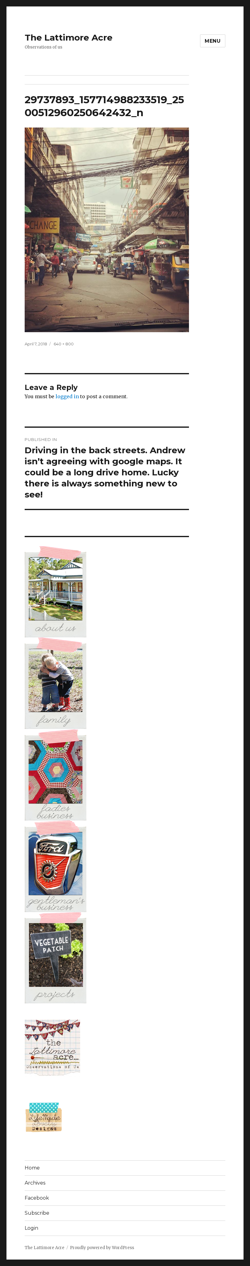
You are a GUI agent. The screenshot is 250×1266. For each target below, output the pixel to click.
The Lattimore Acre (69, 37)
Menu (213, 41)
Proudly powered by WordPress (102, 1247)
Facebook (37, 1198)
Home (32, 1168)
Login (31, 1228)
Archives (35, 1183)
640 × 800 (64, 343)
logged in (67, 396)
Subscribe (37, 1213)
